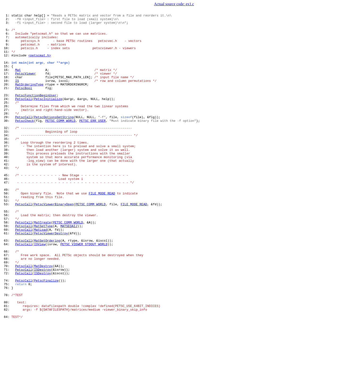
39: (6, 181)
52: (6, 238)
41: (6, 190)
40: (6, 186)
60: (6, 273)
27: (6, 129)
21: (6, 103)
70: (6, 316)
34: (6, 160)
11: (6, 59)
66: (6, 299)
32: (6, 151)
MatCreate (42, 264)
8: (6, 46)
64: (6, 290)
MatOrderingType (29, 99)
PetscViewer (25, 86)
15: (6, 77)
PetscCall (23, 116)
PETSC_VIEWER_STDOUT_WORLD (84, 290)
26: (6, 125)
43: (6, 199)
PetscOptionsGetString (54, 138)
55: (6, 251)
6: (6, 38)
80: (6, 360)
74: (6, 334)
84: (6, 377)
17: (6, 86)
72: (6, 325)
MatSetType (43, 269)
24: (6, 116)
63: (6, 286)
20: (6, 99)
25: (6, 120)
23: (6, 112)
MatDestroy (43, 316)
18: (6, 90)
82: (6, 369)
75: (6, 338)
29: (6, 138)
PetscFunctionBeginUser (36, 112)
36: (6, 168)
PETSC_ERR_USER (92, 142)
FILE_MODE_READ (102, 229)
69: (6, 312)
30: (6, 142)
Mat (18, 81)
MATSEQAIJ (68, 269)
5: (6, 33)
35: (6, 164)
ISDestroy (42, 321)
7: (6, 42)
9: (6, 51)
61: (6, 277)
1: (6, 16)
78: (6, 351)
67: (6, 303)
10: (6, 55)
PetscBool (23, 103)
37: (6, 173)
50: (6, 229)
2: (6, 20)
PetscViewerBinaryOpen (54, 242)
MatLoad (40, 273)
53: (6, 242)
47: (6, 216)
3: (6, 25)
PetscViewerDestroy (51, 277)
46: (6, 212)
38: (6, 177)
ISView (39, 290)
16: (6, 81)
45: (6, 208)
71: (6, 321)
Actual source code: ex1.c (174, 4)
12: (6, 64)
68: (6, 308)
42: (6, 194)
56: (6, 255)
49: (6, 225)
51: (6, 234)
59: (6, 269)
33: (6, 155)
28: (6, 133)
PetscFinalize (46, 334)
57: (6, 260)
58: (6, 264)
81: (6, 364)
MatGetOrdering (47, 286)
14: (6, 72)
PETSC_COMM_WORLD (60, 142)
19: (6, 94)
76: (6, 343)
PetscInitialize (48, 116)
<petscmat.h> (39, 64)
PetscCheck (24, 142)
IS (17, 94)
